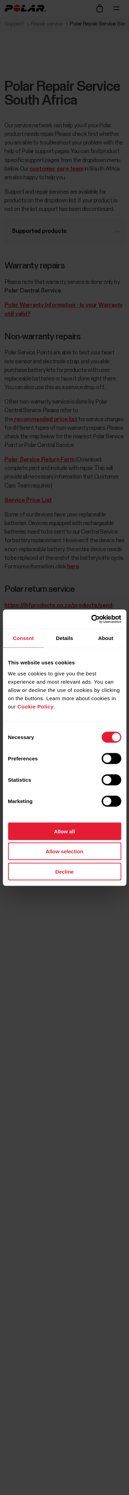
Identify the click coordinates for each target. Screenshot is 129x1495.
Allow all (64, 831)
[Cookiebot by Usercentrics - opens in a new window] (92, 619)
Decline (64, 871)
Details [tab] (64, 638)
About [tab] (105, 638)
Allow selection (64, 851)
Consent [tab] (23, 638)
